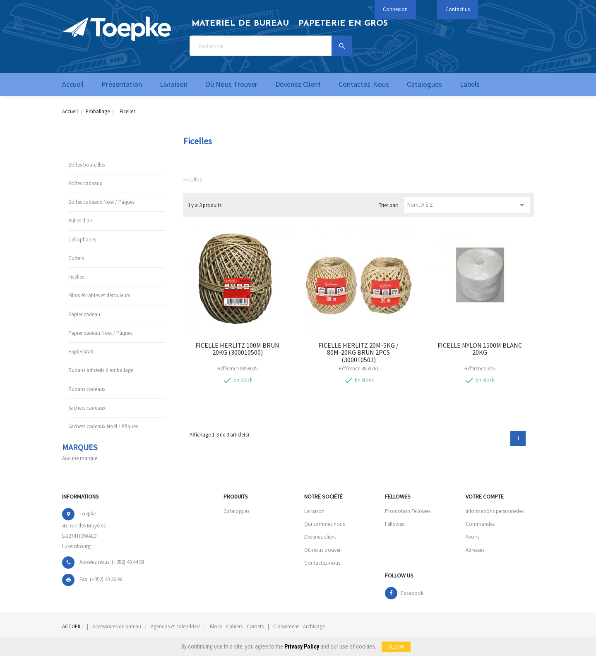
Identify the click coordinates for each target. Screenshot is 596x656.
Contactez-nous (322, 562)
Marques (79, 447)
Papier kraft (81, 351)
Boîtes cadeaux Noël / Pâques (101, 201)
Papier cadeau (84, 314)
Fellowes (394, 523)
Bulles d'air (80, 220)
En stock (242, 380)
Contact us (457, 9)
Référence (228, 368)
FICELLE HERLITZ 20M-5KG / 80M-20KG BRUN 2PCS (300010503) (358, 352)
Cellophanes (82, 239)
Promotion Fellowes (407, 511)
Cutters (76, 258)
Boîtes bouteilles (86, 164)
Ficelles (76, 276)
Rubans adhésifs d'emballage (100, 370)
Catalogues (236, 511)
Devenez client (320, 536)
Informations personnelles (495, 511)
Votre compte (485, 496)
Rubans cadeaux (87, 389)
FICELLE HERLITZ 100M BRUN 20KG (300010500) (237, 349)
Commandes (480, 523)
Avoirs (472, 536)
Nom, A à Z (467, 205)
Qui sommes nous (324, 523)
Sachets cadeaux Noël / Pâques (103, 426)
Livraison (314, 511)
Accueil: (72, 626)
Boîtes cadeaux (85, 183)
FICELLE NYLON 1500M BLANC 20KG (479, 349)
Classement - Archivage (299, 626)
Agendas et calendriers (175, 626)
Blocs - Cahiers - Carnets (237, 626)
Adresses (475, 549)
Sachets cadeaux (87, 407)
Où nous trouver (322, 549)
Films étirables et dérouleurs (99, 295)
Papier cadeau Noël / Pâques (100, 332)
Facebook (412, 592)
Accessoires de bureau (116, 626)
